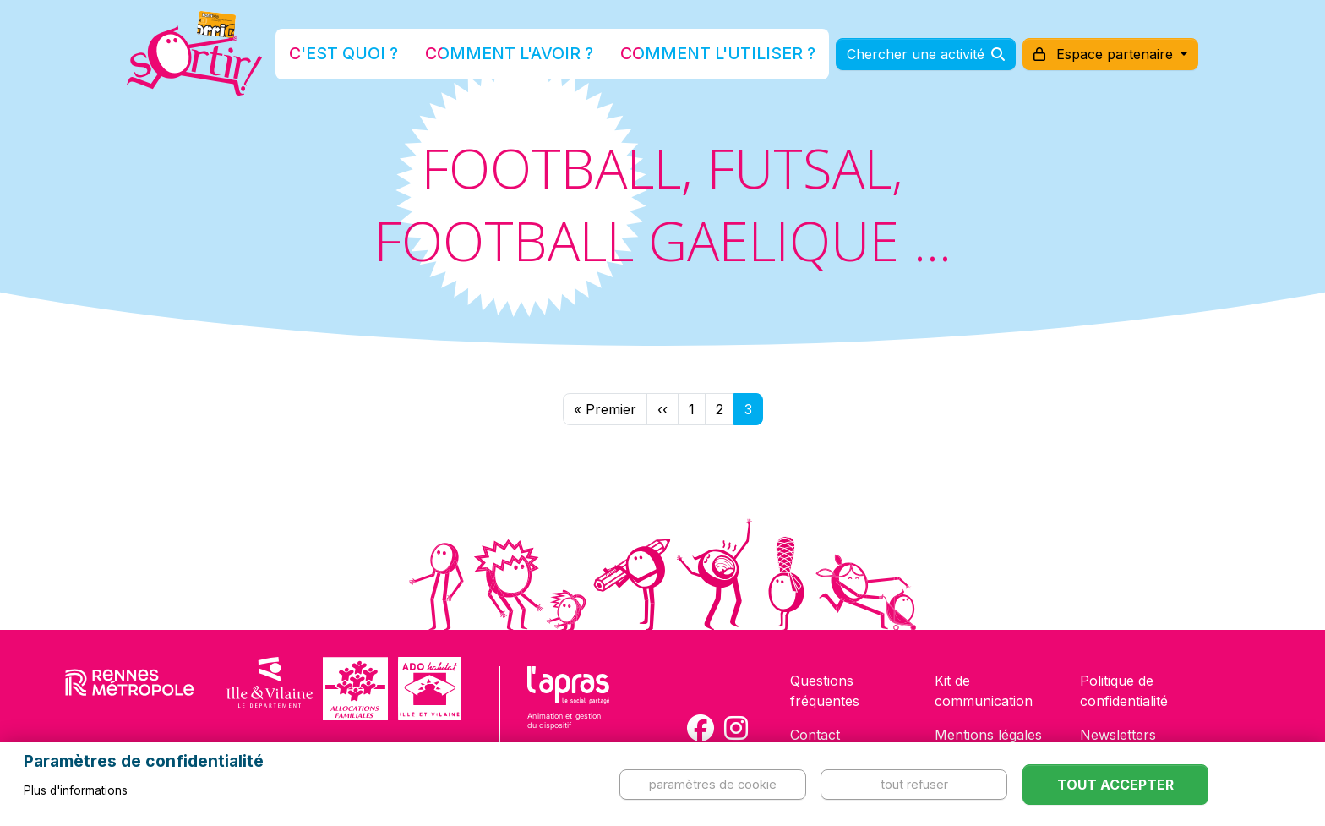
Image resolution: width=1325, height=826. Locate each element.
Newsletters (1118, 734)
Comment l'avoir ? (522, 53)
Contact (815, 734)
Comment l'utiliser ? (681, 53)
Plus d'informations (76, 790)
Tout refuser (914, 784)
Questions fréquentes (824, 690)
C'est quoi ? (392, 53)
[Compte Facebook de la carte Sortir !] (700, 728)
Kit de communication (984, 690)
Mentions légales (988, 734)
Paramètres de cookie (713, 784)
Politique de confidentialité (1124, 690)
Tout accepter (1115, 784)
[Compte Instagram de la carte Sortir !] (736, 728)
